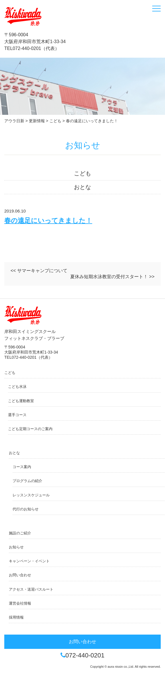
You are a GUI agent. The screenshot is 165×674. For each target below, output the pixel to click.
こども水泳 (17, 386)
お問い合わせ (20, 575)
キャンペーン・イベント (29, 561)
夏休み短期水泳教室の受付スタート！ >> (112, 276)
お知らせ (16, 547)
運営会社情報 (20, 603)
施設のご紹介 (20, 533)
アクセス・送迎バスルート (31, 589)
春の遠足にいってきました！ (48, 220)
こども (82, 173)
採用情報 (16, 617)
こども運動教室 (21, 401)
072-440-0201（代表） (36, 48)
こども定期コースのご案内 (30, 429)
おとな (82, 187)
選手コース (17, 415)
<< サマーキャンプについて (39, 270)
